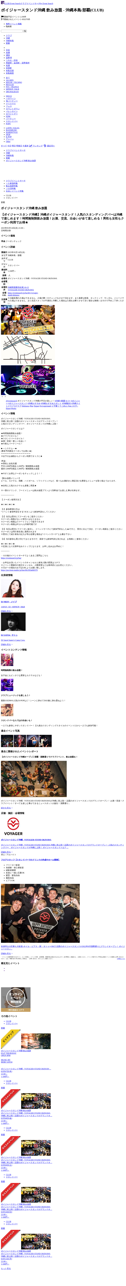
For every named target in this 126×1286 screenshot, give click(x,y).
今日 (9, 146)
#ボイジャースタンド (17, 403)
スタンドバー (12, 121)
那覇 (8, 43)
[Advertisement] (46, 170)
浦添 (8, 55)
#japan (36, 406)
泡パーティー (12, 101)
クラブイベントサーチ (16, 181)
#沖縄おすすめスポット (51, 403)
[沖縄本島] (10, 155)
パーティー (11, 119)
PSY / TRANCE (12, 87)
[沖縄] (8, 153)
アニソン (10, 139)
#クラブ (17, 406)
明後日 (19, 146)
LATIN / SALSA (12, 128)
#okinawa (25, 406)
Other (8, 141)
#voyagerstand (45, 406)
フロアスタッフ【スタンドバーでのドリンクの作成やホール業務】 (30, 860)
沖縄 (8, 38)
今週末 (26, 146)
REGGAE (10, 85)
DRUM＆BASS (12, 92)
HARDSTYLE (12, 132)
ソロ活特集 (11, 188)
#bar (31, 406)
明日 (14, 146)
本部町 (9, 68)
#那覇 (62, 401)
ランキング (36, 146)
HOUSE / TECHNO (14, 82)
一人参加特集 (12, 183)
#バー (68, 401)
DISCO (9, 96)
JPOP (8, 134)
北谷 (8, 50)
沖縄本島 (10, 41)
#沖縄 (57, 401)
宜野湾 (9, 58)
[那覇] (8, 158)
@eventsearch (11, 401)
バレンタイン (12, 111)
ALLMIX (10, 80)
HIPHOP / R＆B (12, 89)
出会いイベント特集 (15, 191)
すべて (4, 146)
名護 (8, 65)
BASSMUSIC (11, 130)
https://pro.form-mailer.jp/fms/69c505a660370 (19, 570)
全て (8, 78)
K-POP (9, 137)
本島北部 (10, 71)
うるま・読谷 (12, 60)
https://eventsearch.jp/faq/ (11, 558)
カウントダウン (13, 109)
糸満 (8, 53)
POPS (8, 124)
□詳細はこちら (121, 958)
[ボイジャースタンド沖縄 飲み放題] (21, 161)
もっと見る (6, 1268)
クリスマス (11, 104)
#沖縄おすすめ (34, 403)
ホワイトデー (12, 114)
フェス (9, 106)
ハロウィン (11, 98)
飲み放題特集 (12, 186)
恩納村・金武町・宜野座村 (18, 63)
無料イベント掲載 (14, 24)
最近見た (49, 146)
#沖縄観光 (66, 403)
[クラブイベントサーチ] (16, 150)
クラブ (9, 35)
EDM (8, 116)
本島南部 (10, 73)
